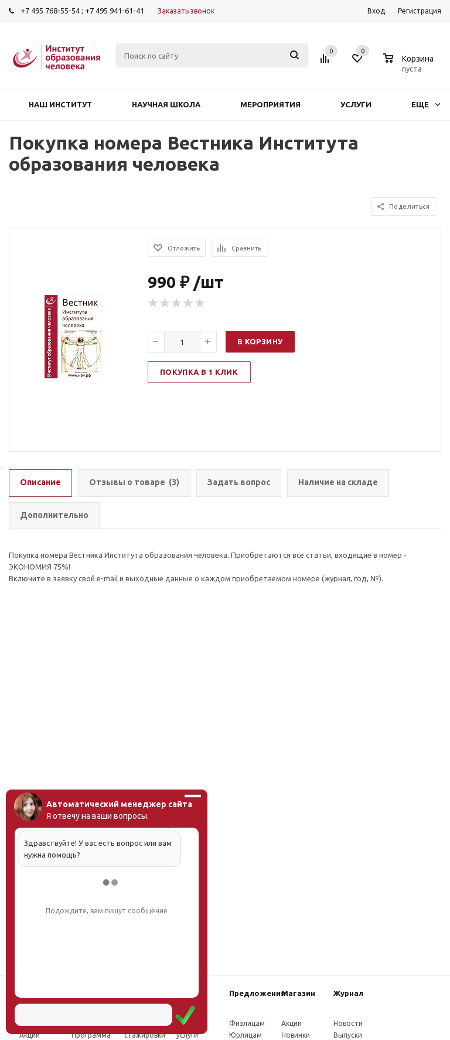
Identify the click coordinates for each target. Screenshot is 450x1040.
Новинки (295, 1035)
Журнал (348, 993)
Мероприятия (270, 104)
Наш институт (60, 104)
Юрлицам (245, 1035)
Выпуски (347, 1035)
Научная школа (166, 104)
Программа (91, 1035)
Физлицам (247, 1023)
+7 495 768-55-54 (50, 10)
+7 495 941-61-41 (114, 10)
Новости (348, 1023)
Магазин (298, 993)
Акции (29, 1035)
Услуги (355, 104)
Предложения (257, 993)
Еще (425, 104)
